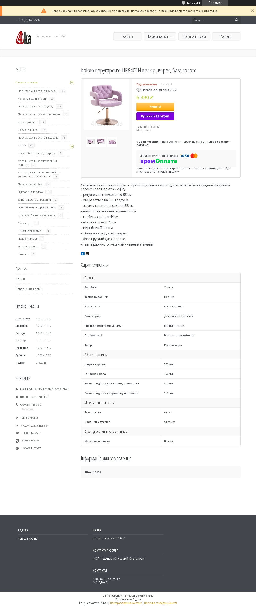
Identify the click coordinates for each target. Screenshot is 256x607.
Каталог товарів (158, 36)
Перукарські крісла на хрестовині (39, 114)
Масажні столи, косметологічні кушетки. (37, 163)
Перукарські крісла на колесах (37, 91)
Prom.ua (148, 595)
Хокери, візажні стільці (32, 98)
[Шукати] (236, 20)
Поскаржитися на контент (126, 603)
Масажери (24, 223)
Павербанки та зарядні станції (37, 207)
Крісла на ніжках (28, 130)
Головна (127, 36)
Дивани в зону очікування (34, 200)
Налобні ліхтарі (27, 238)
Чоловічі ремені (28, 246)
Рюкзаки (23, 254)
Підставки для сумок (30, 192)
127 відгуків (193, 3)
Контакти (226, 36)
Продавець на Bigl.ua (128, 599)
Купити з (155, 116)
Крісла (22, 145)
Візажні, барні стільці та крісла (37, 153)
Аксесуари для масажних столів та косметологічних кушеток (39, 174)
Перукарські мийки (30, 184)
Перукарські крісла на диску (35, 106)
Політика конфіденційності (160, 603)
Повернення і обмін (29, 289)
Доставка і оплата (194, 36)
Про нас (21, 268)
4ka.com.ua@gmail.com (35, 425)
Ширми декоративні (31, 231)
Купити (155, 106)
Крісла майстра (27, 122)
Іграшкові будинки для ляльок (36, 215)
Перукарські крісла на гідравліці (38, 137)
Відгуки (20, 279)
